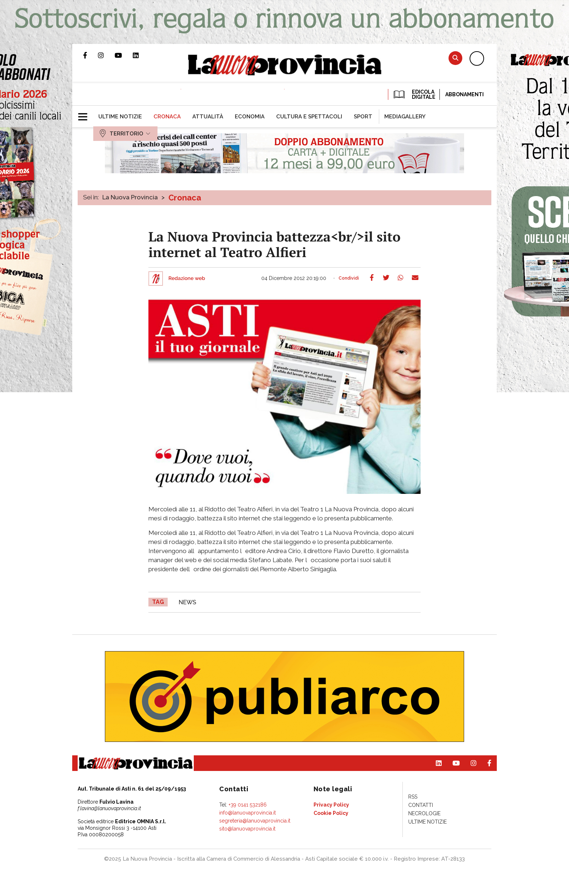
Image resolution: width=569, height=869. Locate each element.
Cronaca (184, 197)
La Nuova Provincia (130, 197)
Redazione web (186, 278)
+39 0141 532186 (248, 805)
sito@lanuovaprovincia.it (247, 829)
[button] (85, 114)
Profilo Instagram (106, 55)
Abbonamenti (464, 94)
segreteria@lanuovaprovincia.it (254, 821)
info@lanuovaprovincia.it (247, 813)
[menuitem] (120, 116)
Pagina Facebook (90, 55)
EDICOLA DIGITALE (414, 94)
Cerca (455, 58)
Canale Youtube (124, 55)
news (187, 602)
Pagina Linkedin (141, 55)
